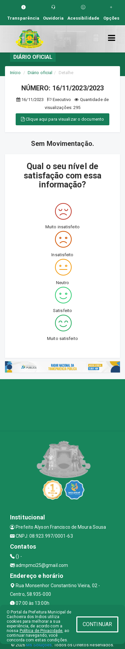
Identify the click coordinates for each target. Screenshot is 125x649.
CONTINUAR (97, 624)
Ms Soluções (39, 644)
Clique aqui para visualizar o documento (62, 119)
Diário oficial (40, 72)
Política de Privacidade (41, 630)
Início (15, 72)
